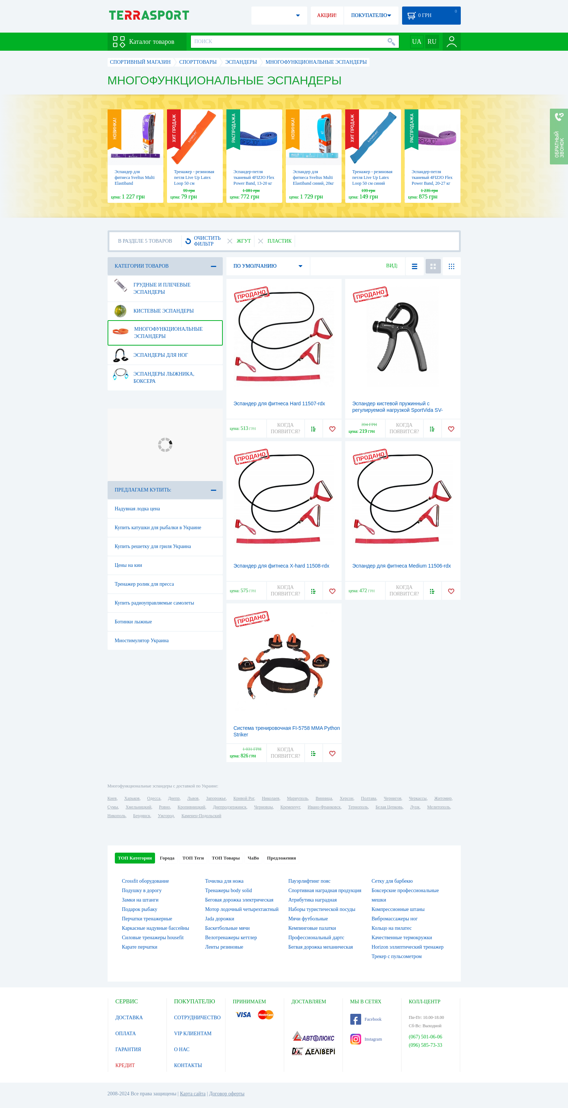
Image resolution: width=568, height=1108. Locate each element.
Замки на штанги (140, 900)
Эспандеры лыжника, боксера (153, 375)
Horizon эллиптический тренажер (408, 947)
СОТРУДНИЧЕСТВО (197, 1017)
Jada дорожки (219, 918)
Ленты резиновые (224, 947)
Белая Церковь (389, 807)
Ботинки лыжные (133, 621)
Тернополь (358, 807)
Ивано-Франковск (324, 807)
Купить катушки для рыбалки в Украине (158, 527)
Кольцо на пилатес (392, 928)
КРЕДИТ (125, 1065)
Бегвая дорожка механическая (320, 947)
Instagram (366, 1039)
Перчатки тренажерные (147, 918)
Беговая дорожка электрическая (239, 900)
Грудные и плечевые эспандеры (151, 286)
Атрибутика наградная (312, 900)
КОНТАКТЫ (188, 1065)
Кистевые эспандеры (153, 311)
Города (167, 858)
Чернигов (392, 798)
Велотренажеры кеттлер (231, 937)
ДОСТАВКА (129, 1017)
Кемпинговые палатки (312, 928)
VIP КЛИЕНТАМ (193, 1033)
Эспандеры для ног (150, 355)
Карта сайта (193, 1093)
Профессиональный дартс (316, 937)
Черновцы (263, 807)
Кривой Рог (243, 798)
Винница (324, 798)
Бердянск (141, 815)
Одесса (153, 798)
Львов (193, 798)
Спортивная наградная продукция (324, 890)
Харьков (131, 798)
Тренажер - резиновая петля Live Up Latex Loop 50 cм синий (372, 177)
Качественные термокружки (402, 937)
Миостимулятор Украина (142, 640)
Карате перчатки (140, 947)
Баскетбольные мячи (227, 928)
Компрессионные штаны (398, 909)
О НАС (181, 1049)
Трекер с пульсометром (397, 956)
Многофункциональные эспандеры (157, 330)
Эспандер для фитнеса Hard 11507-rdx (279, 403)
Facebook (366, 1019)
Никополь (117, 815)
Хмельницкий (138, 807)
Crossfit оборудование (145, 881)
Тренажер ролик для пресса (144, 584)
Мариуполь (297, 798)
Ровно (164, 807)
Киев (112, 798)
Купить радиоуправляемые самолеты (154, 603)
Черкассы (418, 798)
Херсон (347, 798)
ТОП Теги (193, 858)
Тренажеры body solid (228, 890)
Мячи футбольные (308, 918)
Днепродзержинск (230, 807)
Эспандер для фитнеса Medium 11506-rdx (401, 566)
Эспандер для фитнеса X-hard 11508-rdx (282, 566)
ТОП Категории (135, 858)
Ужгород (166, 815)
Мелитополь (438, 807)
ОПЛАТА (126, 1033)
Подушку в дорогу (142, 890)
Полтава (368, 798)
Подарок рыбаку (140, 909)
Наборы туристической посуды (321, 909)
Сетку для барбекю (392, 881)
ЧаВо (253, 858)
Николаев (270, 798)
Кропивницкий (191, 807)
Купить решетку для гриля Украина (153, 546)
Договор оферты (227, 1093)
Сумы (113, 807)
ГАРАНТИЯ (128, 1049)
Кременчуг (290, 807)
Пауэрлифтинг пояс (309, 881)
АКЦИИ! (327, 15)
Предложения (281, 858)
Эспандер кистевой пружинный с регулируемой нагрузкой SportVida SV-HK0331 (397, 410)
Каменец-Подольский (201, 815)
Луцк (414, 807)
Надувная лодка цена (137, 508)
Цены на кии (128, 565)
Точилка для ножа (224, 881)
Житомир (443, 798)
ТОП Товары (226, 858)
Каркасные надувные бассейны (155, 928)
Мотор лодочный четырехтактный (242, 909)
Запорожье (216, 798)
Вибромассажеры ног (395, 918)
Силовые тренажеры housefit (153, 937)
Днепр (174, 798)
